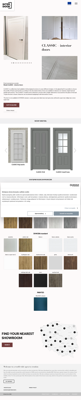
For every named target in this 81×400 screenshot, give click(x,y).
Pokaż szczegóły (70, 208)
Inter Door (7, 5)
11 (29, 83)
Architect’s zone (64, 398)
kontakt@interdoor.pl (10, 394)
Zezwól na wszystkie (66, 213)
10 (28, 83)
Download (55, 398)
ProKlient (74, 398)
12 (31, 83)
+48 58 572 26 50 (7, 391)
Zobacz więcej (10, 114)
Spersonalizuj (40, 213)
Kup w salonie (11, 109)
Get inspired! (9, 385)
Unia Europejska (69, 3)
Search (7, 349)
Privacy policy (33, 391)
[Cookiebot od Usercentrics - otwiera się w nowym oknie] (71, 185)
